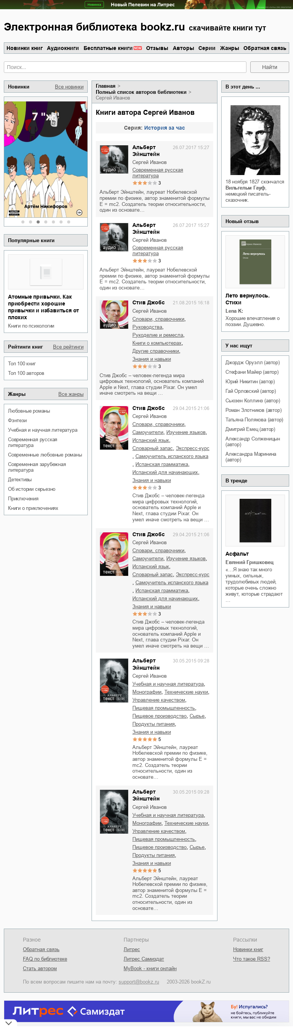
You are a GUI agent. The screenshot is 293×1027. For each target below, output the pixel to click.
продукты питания (153, 724)
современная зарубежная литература (37, 467)
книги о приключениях (33, 508)
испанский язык (150, 440)
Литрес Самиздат (144, 959)
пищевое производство (159, 716)
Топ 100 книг (22, 363)
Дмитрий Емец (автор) (250, 429)
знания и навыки (151, 359)
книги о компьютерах (157, 343)
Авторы (183, 48)
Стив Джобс (148, 302)
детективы (20, 479)
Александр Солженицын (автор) (252, 441)
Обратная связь (265, 48)
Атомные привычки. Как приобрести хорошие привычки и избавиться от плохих (43, 307)
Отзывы (157, 48)
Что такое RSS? (251, 959)
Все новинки (69, 87)
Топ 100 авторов (26, 373)
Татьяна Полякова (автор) (254, 420)
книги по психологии (31, 326)
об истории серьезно (31, 489)
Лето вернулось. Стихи (247, 299)
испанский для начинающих (165, 472)
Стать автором (40, 968)
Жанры (229, 48)
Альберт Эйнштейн (145, 150)
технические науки (186, 692)
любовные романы (29, 411)
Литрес (132, 949)
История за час (164, 128)
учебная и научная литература (42, 430)
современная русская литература (32, 442)
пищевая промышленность (163, 708)
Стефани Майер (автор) (252, 372)
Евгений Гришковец (249, 562)
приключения (23, 498)
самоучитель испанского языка (171, 456)
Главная (106, 86)
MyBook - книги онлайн (150, 968)
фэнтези (17, 420)
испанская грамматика (161, 464)
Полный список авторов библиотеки (141, 92)
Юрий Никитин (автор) (250, 381)
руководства (147, 327)
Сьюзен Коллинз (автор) (252, 400)
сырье (197, 716)
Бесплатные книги (108, 48)
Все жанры (71, 394)
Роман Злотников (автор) (253, 410)
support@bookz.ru (139, 982)
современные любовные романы (45, 455)
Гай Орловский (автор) (250, 391)
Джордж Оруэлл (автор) (252, 362)
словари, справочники (158, 319)
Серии (207, 48)
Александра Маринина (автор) (250, 457)
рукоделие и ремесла (157, 335)
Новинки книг (24, 48)
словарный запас (152, 448)
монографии (146, 692)
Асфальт (237, 554)
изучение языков (186, 432)
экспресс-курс (192, 448)
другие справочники (155, 351)
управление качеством (158, 700)
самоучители (147, 432)
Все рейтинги (68, 347)
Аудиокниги (63, 48)
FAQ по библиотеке (45, 959)
